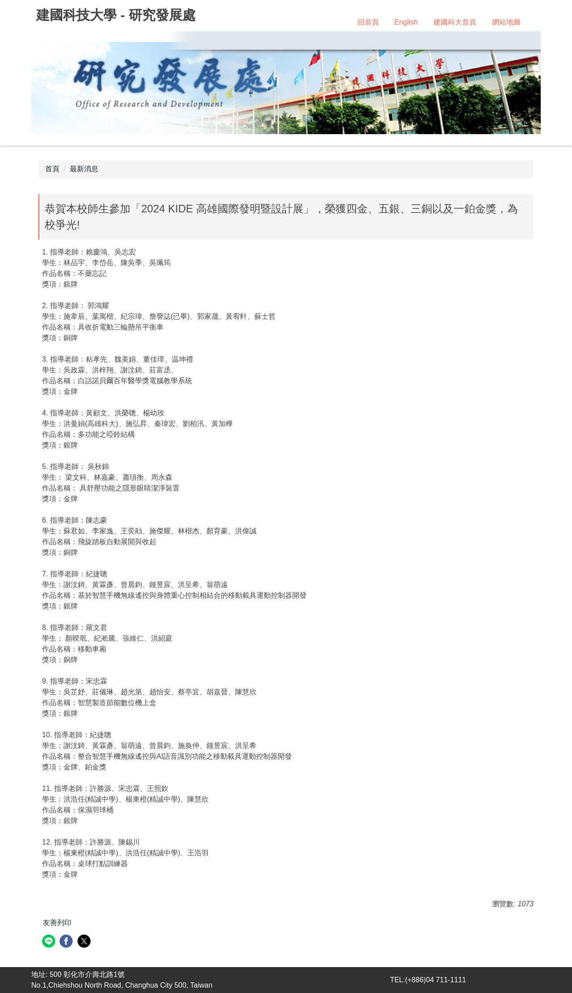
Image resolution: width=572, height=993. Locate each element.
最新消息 (84, 169)
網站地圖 (506, 22)
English (406, 22)
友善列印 (57, 922)
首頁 (52, 169)
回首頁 (368, 22)
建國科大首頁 (454, 22)
